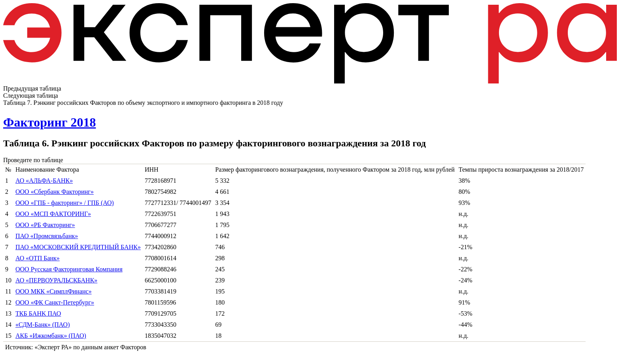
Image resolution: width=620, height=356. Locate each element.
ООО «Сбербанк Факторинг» (54, 191)
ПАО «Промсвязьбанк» (46, 236)
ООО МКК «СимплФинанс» (53, 291)
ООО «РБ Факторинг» (45, 225)
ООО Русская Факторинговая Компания (69, 269)
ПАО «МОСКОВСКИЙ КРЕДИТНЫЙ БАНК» (78, 247)
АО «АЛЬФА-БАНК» (44, 180)
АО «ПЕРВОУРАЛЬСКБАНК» (56, 280)
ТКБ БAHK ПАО (38, 313)
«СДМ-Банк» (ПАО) (42, 324)
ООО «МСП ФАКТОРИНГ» (53, 213)
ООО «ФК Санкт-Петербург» (54, 302)
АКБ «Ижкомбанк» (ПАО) (50, 335)
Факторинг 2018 (49, 122)
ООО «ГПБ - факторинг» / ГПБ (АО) (64, 202)
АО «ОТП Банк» (37, 258)
